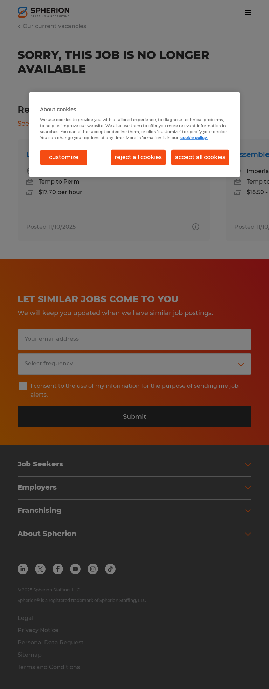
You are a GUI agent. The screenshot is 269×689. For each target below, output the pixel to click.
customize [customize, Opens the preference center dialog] (63, 157)
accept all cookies (200, 157)
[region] (134, 134)
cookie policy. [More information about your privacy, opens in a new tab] (194, 137)
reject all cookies (138, 157)
